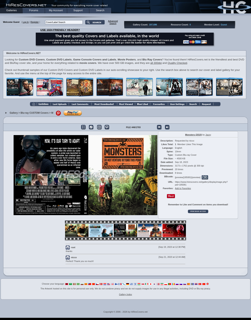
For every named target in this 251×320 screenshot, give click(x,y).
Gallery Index (125, 294)
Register (35, 22)
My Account (56, 10)
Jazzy (208, 134)
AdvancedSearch (113, 22)
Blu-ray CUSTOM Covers (35, 112)
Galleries (11, 10)
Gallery (14, 112)
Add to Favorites (183, 188)
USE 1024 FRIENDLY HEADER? (60, 29)
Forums (33, 10)
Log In (26, 22)
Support (78, 10)
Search (100, 10)
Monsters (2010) (193, 134)
